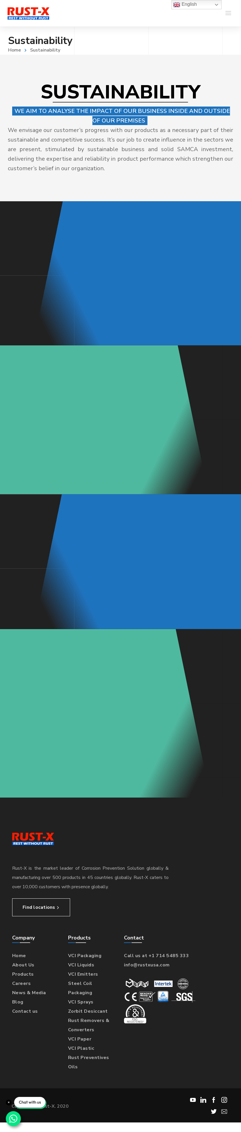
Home (14, 50)
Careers (21, 983)
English (185, 4)
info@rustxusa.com (147, 965)
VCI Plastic (81, 1048)
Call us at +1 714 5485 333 (156, 956)
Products (23, 974)
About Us (23, 965)
